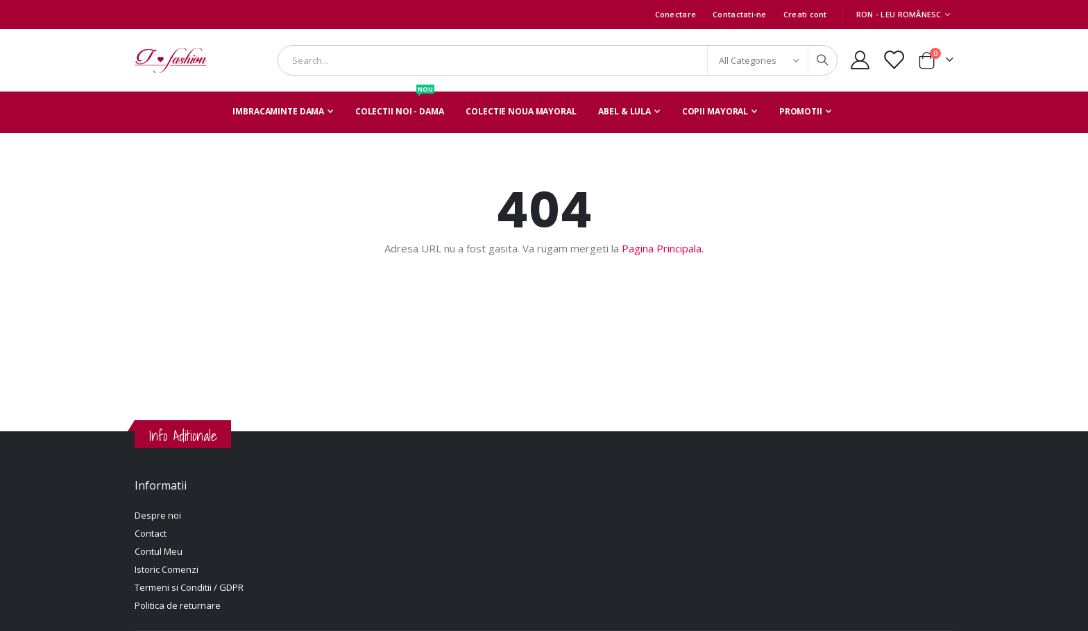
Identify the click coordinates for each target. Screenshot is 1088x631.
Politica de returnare (178, 605)
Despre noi (158, 515)
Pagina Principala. (663, 248)
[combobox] (557, 60)
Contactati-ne (740, 14)
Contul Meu (158, 551)
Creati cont (805, 14)
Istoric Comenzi (166, 569)
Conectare (675, 14)
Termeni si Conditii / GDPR (189, 587)
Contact (151, 533)
